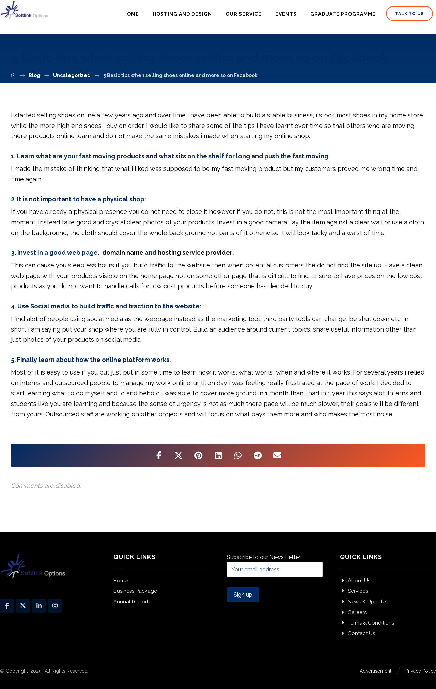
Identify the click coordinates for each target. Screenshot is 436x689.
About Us (355, 580)
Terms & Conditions (367, 623)
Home (120, 580)
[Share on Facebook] (159, 455)
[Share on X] (178, 455)
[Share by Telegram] (257, 455)
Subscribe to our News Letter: (275, 565)
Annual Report (131, 602)
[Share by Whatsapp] (238, 455)
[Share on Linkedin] (218, 455)
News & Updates (364, 602)
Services (354, 591)
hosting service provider (195, 252)
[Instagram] (55, 606)
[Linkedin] (39, 606)
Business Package (135, 591)
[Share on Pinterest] (198, 455)
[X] (23, 606)
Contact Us (357, 633)
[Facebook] (7, 606)
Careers (353, 612)
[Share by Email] (277, 455)
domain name (122, 252)
